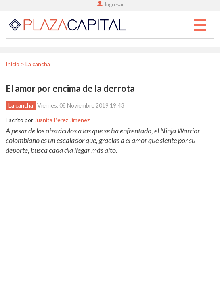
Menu (200, 25)
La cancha (20, 105)
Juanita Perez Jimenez (62, 119)
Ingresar (114, 4)
